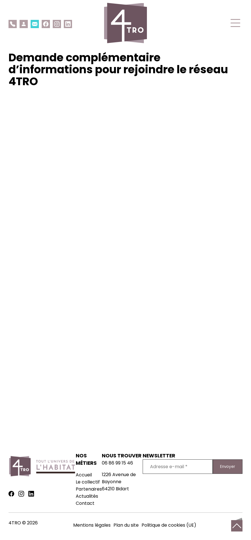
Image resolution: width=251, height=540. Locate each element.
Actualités (87, 496)
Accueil (84, 475)
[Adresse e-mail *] (178, 466)
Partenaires (89, 489)
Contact (85, 503)
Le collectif (88, 482)
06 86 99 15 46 (117, 463)
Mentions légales (92, 525)
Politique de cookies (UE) (169, 525)
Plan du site (126, 525)
